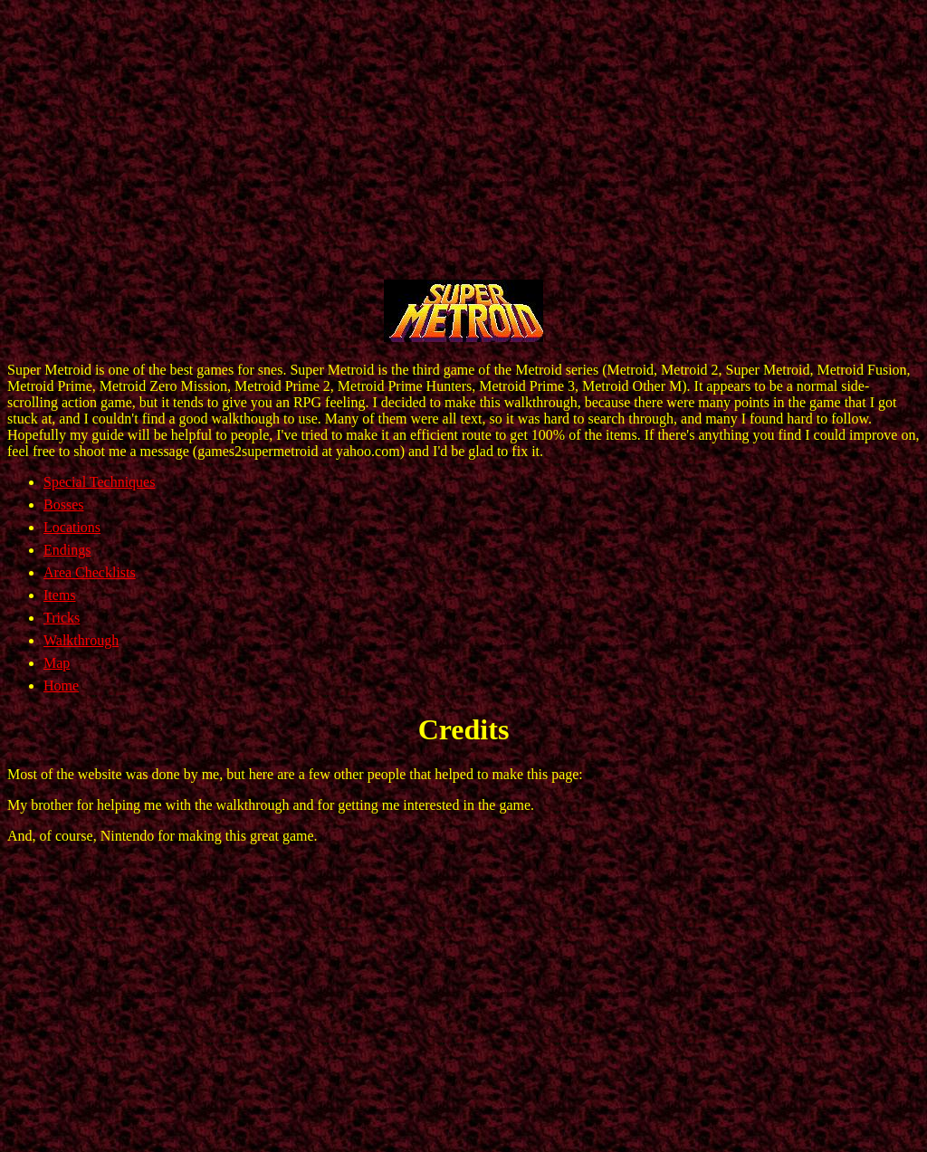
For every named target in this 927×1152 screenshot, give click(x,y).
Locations (71, 527)
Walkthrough (81, 640)
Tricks (61, 617)
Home (61, 685)
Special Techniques (99, 482)
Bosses (63, 504)
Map (56, 663)
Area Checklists (89, 572)
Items (59, 595)
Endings (67, 549)
